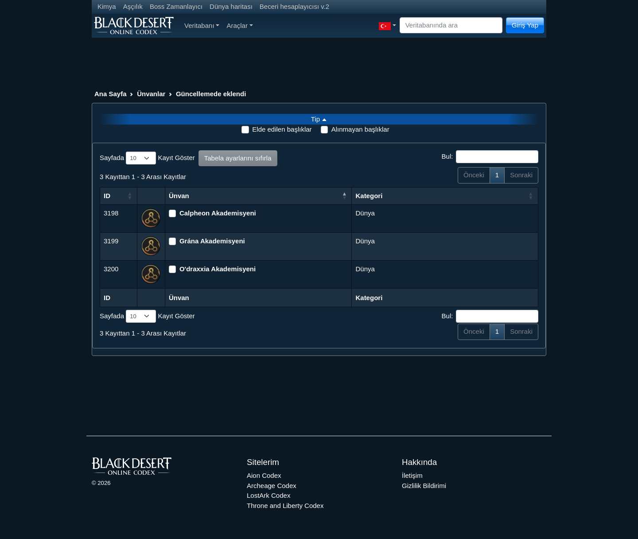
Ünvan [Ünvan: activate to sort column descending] (179, 195)
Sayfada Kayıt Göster (147, 158)
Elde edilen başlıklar (281, 129)
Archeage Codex (271, 485)
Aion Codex (264, 475)
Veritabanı (201, 25)
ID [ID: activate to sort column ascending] (107, 195)
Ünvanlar (151, 94)
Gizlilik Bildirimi (424, 485)
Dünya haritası (231, 6)
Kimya (106, 6)
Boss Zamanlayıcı (176, 6)
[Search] (451, 25)
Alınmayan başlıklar (360, 129)
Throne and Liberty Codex (285, 505)
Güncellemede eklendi (211, 94)
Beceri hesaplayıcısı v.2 (294, 6)
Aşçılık (133, 6)
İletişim (412, 475)
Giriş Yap (525, 25)
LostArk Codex (268, 495)
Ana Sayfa (110, 94)
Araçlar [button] (239, 25)
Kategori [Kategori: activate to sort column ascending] (368, 195)
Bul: (490, 157)
